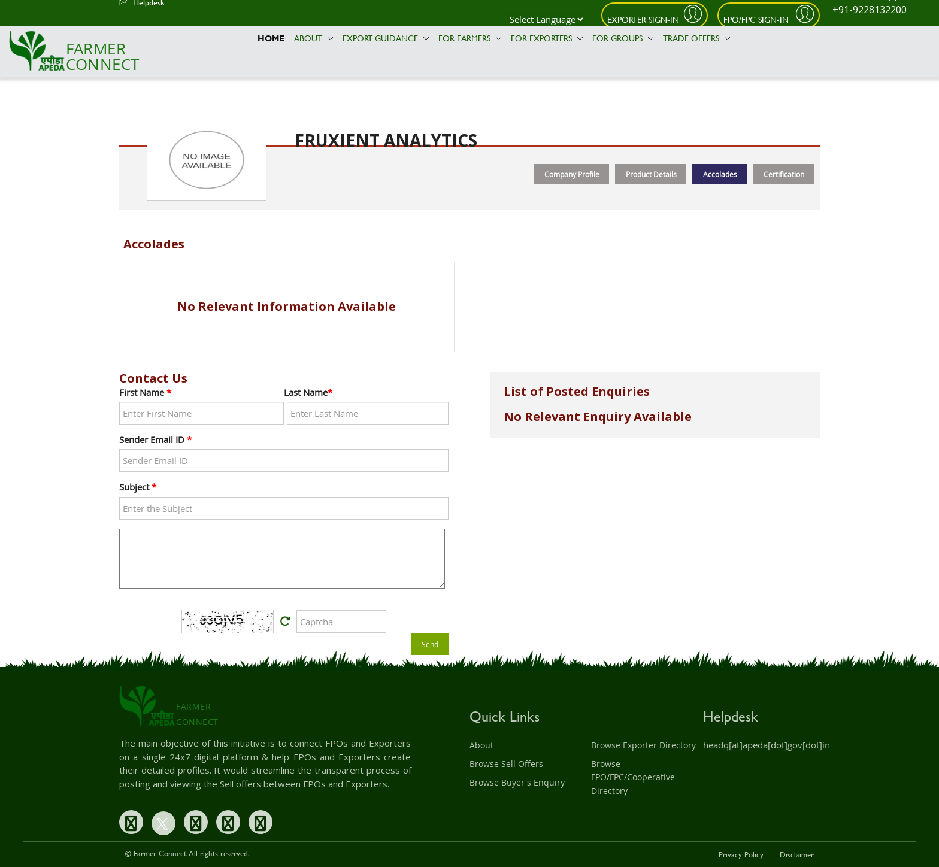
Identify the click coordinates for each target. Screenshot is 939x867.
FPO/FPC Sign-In (757, 19)
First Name (145, 392)
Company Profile (571, 174)
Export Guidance (386, 38)
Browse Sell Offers (506, 763)
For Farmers (469, 38)
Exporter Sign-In (643, 19)
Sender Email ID (155, 439)
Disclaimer (797, 854)
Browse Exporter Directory (643, 745)
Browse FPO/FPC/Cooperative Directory (633, 777)
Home (271, 38)
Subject (137, 487)
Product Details (651, 174)
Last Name (308, 392)
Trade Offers (696, 38)
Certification (784, 174)
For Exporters (547, 38)
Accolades (720, 174)
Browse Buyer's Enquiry (517, 782)
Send (430, 644)
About (313, 38)
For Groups (622, 38)
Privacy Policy (741, 854)
